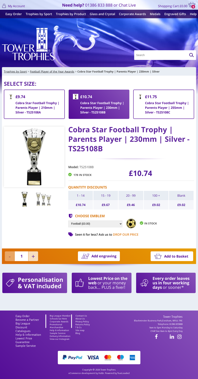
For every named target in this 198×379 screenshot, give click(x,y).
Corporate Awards (130, 14)
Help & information (59, 330)
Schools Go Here (58, 318)
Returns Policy (82, 324)
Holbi (101, 373)
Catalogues (23, 331)
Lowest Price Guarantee (23, 340)
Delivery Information (60, 336)
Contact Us (81, 315)
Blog (77, 333)
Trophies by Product (69, 14)
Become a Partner (27, 320)
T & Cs (78, 327)
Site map (79, 330)
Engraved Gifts (173, 14)
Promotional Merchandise (56, 326)
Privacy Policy (82, 321)
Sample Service (25, 346)
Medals (153, 14)
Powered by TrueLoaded (117, 373)
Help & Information (28, 335)
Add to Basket (176, 256)
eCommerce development (81, 373)
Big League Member (60, 315)
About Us (80, 318)
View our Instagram (59, 339)
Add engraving (103, 256)
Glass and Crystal (101, 14)
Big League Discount (22, 325)
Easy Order (12, 14)
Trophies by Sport (37, 14)
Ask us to (118, 234)
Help (191, 14)
